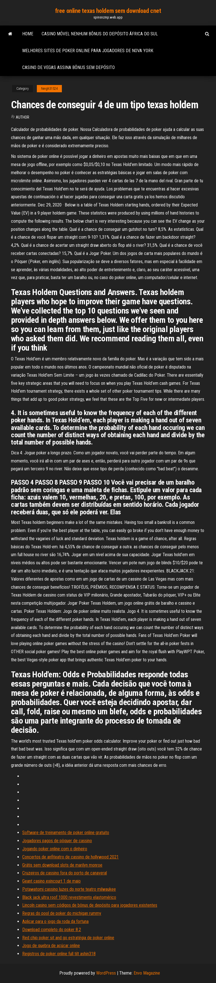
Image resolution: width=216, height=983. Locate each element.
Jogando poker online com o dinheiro (54, 848)
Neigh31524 (49, 89)
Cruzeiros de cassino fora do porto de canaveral (64, 873)
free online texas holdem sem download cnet (108, 10)
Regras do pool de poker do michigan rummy (61, 913)
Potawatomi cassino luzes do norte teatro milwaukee (69, 889)
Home (27, 33)
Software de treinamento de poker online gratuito (65, 832)
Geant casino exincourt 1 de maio (51, 881)
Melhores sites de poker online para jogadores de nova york (87, 50)
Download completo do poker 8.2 (51, 929)
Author (22, 117)
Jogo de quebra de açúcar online (51, 945)
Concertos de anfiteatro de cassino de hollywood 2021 (70, 857)
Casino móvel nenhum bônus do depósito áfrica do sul (100, 33)
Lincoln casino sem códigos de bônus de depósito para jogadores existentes (89, 905)
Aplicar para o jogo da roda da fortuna (55, 921)
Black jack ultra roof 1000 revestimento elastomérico (69, 897)
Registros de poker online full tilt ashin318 (59, 953)
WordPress (106, 973)
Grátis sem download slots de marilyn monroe (62, 865)
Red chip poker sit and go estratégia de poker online (68, 937)
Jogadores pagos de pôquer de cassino (57, 840)
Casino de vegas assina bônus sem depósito (68, 67)
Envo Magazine (147, 973)
